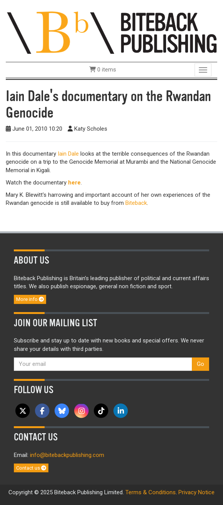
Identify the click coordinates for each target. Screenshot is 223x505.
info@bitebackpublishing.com (67, 455)
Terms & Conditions (150, 492)
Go (200, 363)
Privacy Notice (196, 492)
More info (30, 299)
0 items (102, 69)
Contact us (31, 468)
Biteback (136, 202)
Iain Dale (68, 153)
